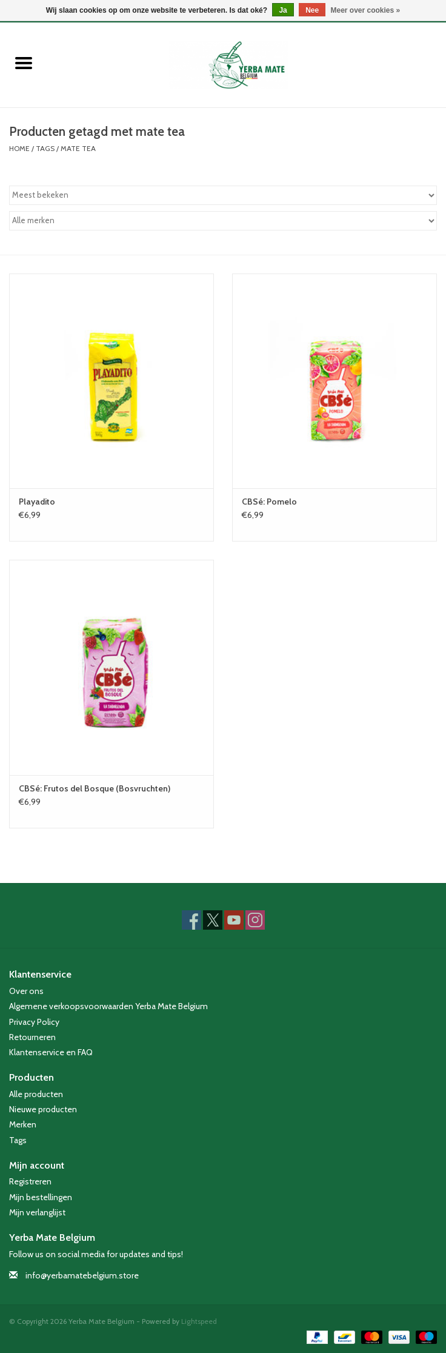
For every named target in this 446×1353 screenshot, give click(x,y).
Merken (22, 1124)
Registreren (30, 1181)
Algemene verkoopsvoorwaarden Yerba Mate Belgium (108, 1006)
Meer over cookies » (366, 10)
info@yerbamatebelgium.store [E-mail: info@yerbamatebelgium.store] (82, 1275)
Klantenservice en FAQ (51, 1052)
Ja (283, 10)
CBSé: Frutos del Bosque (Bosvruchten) (94, 788)
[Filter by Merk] (223, 220)
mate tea (78, 148)
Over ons (26, 990)
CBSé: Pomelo (269, 501)
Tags (45, 148)
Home (19, 148)
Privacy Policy (34, 1021)
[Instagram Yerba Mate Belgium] (255, 920)
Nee (312, 10)
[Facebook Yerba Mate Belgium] (191, 920)
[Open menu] (23, 62)
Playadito (37, 501)
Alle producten (36, 1094)
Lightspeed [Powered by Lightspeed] (199, 1321)
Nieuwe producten (43, 1109)
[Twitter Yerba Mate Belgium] (212, 920)
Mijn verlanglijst (37, 1212)
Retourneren (32, 1037)
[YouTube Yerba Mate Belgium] (234, 920)
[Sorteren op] (223, 195)
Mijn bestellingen (40, 1197)
